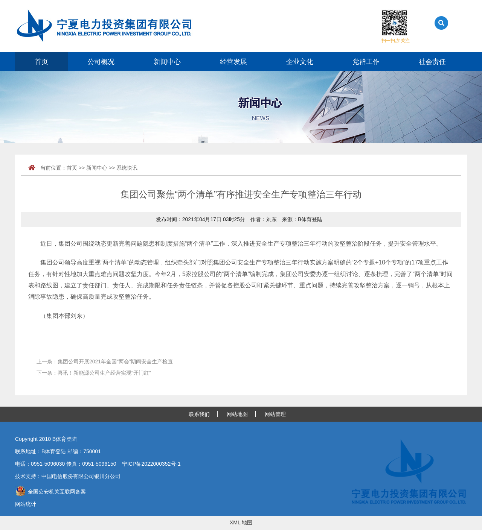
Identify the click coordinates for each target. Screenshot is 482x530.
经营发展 (233, 61)
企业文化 (299, 61)
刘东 (271, 219)
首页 (41, 61)
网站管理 (275, 414)
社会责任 (432, 61)
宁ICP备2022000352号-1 (151, 464)
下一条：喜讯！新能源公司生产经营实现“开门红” (94, 373)
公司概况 (100, 61)
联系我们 (199, 414)
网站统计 (25, 504)
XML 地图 (241, 522)
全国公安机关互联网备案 (50, 492)
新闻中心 (167, 61)
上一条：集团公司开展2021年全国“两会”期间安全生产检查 (105, 361)
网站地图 (237, 414)
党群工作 (366, 61)
